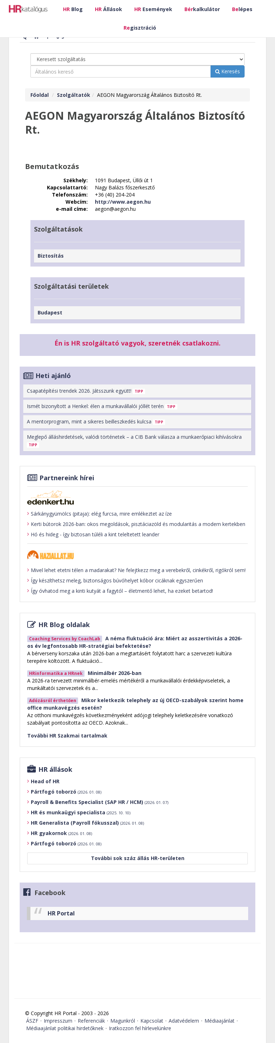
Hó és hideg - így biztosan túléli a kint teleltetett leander (93, 534)
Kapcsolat (151, 1020)
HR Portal (61, 913)
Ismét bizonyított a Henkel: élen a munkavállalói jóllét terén (102, 406)
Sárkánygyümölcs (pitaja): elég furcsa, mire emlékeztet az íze (99, 513)
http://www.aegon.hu (123, 201)
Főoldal (39, 94)
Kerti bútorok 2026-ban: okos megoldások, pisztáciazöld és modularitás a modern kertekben (136, 524)
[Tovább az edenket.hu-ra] (137, 497)
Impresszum (58, 1020)
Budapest (50, 312)
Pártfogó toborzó (66, 791)
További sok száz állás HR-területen (137, 858)
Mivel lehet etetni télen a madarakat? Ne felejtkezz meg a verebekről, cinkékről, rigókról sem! (136, 570)
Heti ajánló (53, 375)
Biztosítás (51, 255)
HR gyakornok (61, 833)
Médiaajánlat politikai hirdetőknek (64, 1028)
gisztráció (140, 27)
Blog (73, 9)
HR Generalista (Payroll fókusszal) (87, 822)
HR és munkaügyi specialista (80, 812)
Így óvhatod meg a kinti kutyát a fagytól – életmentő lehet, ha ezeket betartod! (120, 591)
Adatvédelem (184, 1020)
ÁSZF (32, 1020)
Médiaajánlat (219, 1020)
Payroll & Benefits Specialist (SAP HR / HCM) (99, 802)
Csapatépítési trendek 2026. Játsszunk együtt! (86, 390)
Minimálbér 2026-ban (114, 673)
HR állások (55, 769)
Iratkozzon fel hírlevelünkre (140, 1028)
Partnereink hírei (66, 477)
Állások (108, 9)
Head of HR (45, 781)
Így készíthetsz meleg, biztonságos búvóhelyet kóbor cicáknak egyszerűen (115, 580)
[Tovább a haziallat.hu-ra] (137, 554)
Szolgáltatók (73, 94)
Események (153, 9)
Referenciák (91, 1020)
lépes (242, 9)
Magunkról (122, 1020)
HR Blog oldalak (64, 624)
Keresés (227, 71)
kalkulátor (202, 9)
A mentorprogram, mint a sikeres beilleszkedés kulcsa (96, 421)
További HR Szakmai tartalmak (67, 735)
